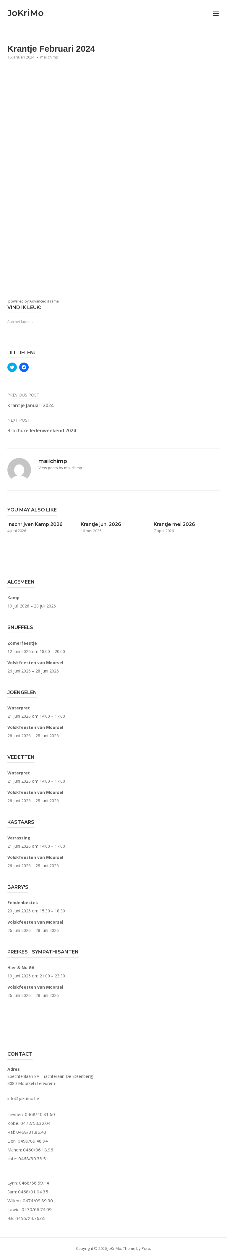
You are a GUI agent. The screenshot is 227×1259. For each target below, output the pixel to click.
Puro (146, 1248)
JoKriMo (25, 13)
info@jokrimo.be (23, 1098)
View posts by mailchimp (60, 467)
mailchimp (49, 57)
